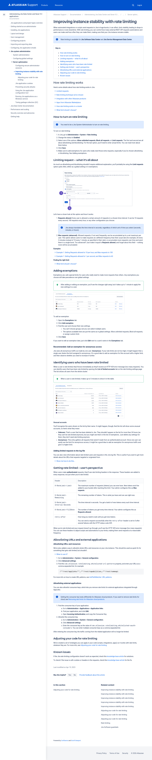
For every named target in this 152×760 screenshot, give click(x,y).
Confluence (64, 740)
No (75, 675)
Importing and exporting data (21, 44)
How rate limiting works (68, 53)
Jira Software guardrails (109, 727)
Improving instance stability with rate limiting (117, 690)
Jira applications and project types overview (27, 23)
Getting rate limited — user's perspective (74, 67)
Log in (139, 5)
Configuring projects (18, 41)
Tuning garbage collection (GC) (26, 102)
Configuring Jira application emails (23, 48)
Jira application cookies (24, 83)
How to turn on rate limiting (70, 56)
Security (125, 753)
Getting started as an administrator (23, 26)
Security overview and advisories (22, 113)
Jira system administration (20, 51)
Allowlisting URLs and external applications (76, 70)
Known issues (65, 76)
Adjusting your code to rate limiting (73, 73)
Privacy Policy (101, 753)
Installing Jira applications (20, 30)
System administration (21, 55)
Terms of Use (114, 753)
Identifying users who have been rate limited (76, 64)
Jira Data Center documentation (22, 106)
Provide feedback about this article (92, 675)
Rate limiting (105, 723)
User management (17, 37)
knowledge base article (116, 660)
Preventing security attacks (25, 87)
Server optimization (20, 62)
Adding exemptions (67, 61)
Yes (69, 675)
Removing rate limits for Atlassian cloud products (86, 599)
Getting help (15, 117)
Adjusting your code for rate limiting (94, 645)
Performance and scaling (20, 109)
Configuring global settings (23, 58)
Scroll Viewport (76, 740)
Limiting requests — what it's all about (74, 59)
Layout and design (17, 34)
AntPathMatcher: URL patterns (100, 577)
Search (133, 5)
